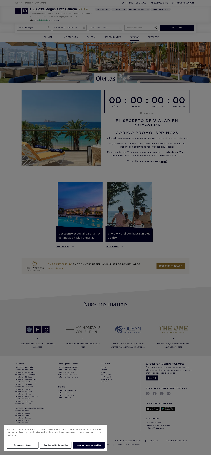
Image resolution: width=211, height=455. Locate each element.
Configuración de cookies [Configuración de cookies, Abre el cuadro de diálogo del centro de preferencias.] (56, 445)
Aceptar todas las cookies (89, 445)
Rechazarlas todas (22, 445)
